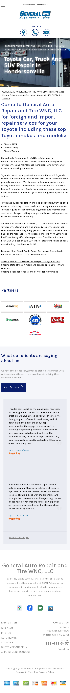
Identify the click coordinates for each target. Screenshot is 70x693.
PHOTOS (6, 633)
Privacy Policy (46, 672)
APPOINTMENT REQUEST (15, 651)
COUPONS (7, 642)
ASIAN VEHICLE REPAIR (49, 95)
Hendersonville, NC (19, 537)
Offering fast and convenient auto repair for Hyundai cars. (30, 261)
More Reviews (13, 387)
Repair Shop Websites (39, 668)
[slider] (14, 453)
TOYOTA (19, 53)
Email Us (63, 649)
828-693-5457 (31, 240)
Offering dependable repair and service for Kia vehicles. (29, 271)
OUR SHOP (7, 628)
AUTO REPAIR (9, 637)
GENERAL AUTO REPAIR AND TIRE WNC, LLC (28, 45)
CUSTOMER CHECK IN (14, 647)
